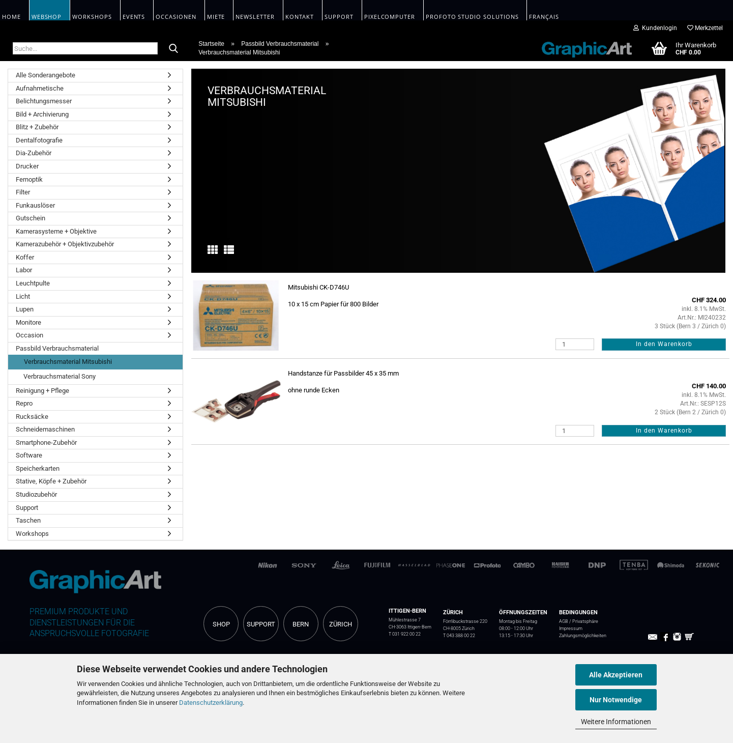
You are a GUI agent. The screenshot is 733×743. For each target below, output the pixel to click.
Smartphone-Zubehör (46, 442)
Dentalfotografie (39, 140)
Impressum (570, 628)
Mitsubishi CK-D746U (318, 287)
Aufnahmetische (40, 88)
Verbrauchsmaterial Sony (59, 376)
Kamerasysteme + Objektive (56, 231)
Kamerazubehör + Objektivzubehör (65, 244)
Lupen (25, 309)
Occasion (29, 335)
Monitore (28, 322)
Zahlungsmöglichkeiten (582, 635)
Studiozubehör (36, 494)
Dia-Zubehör (33, 153)
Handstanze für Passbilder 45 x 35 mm (343, 373)
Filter (23, 192)
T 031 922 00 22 (405, 634)
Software (29, 455)
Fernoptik (29, 179)
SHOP (221, 624)
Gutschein (30, 218)
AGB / (565, 621)
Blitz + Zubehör (37, 127)
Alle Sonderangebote (45, 75)
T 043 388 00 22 (459, 635)
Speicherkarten (38, 468)
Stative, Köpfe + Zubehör (51, 481)
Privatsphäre (585, 621)
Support (27, 507)
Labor (24, 270)
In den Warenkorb (664, 344)
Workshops (32, 533)
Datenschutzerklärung (211, 702)
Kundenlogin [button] (655, 28)
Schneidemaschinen (45, 429)
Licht (23, 296)
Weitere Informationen (616, 722)
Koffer (25, 257)
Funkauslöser (35, 205)
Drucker (27, 166)
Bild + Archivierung (42, 114)
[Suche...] (173, 49)
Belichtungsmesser (44, 101)
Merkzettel (705, 28)
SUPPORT (261, 624)
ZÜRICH (340, 624)
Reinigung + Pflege (42, 390)
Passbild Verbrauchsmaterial (57, 348)
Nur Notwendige (616, 700)
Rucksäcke (32, 416)
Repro (24, 403)
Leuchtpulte (33, 283)
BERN (300, 624)
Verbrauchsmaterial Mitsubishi (68, 361)
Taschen (28, 520)
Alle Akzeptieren (615, 675)
